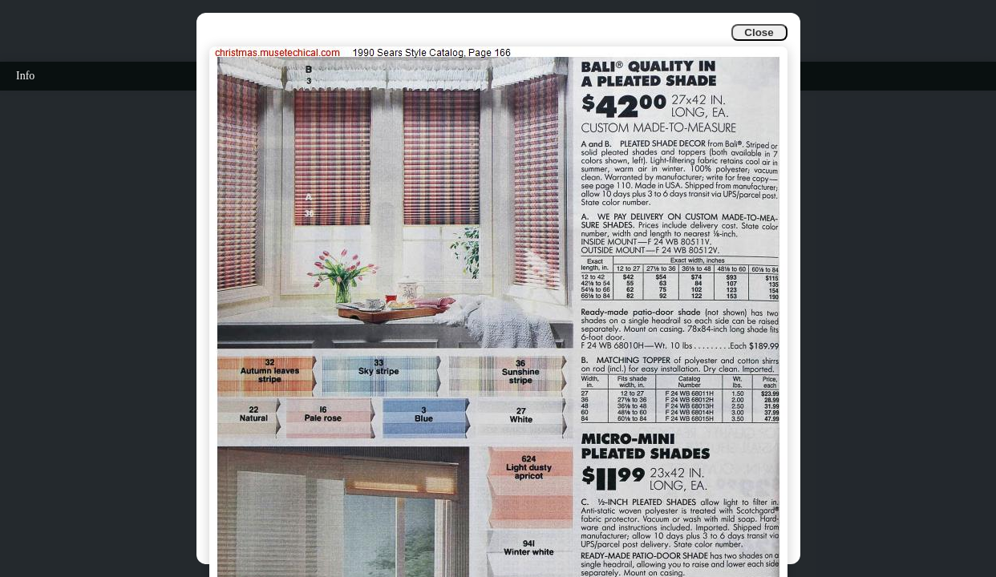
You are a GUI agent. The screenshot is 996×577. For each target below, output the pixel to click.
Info (25, 76)
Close (758, 32)
